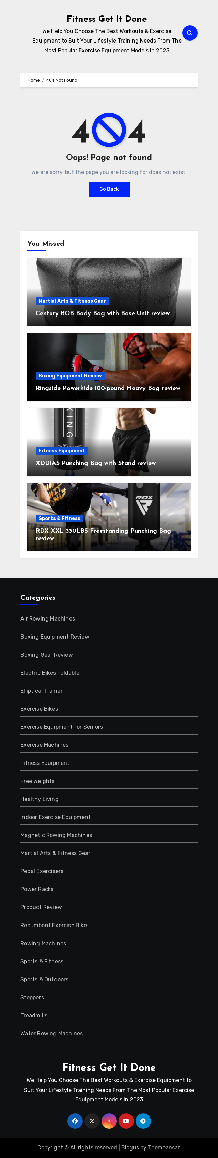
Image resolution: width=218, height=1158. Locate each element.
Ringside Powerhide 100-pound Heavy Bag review (108, 388)
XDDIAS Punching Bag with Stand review (96, 463)
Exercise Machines (44, 745)
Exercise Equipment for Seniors (61, 727)
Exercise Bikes (39, 709)
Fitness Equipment (61, 451)
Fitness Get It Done (107, 19)
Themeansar (164, 1147)
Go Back (109, 189)
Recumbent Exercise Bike (53, 925)
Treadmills (33, 1015)
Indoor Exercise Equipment (55, 817)
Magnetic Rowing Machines (56, 835)
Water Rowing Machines (51, 1033)
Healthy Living (39, 799)
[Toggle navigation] (25, 33)
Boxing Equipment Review (70, 376)
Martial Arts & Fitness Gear (72, 301)
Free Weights (37, 781)
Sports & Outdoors (44, 979)
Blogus (130, 1147)
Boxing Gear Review (46, 655)
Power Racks (36, 889)
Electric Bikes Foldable (49, 673)
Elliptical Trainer (41, 691)
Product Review (41, 907)
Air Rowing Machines (47, 618)
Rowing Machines (43, 943)
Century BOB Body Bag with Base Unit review (103, 313)
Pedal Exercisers (41, 871)
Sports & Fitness (59, 518)
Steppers (32, 997)
